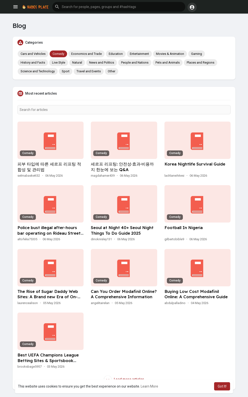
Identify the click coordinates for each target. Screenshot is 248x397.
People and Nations (134, 62)
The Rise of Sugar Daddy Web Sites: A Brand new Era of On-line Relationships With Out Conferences (47, 300)
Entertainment (139, 54)
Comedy (58, 54)
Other (111, 71)
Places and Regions (200, 62)
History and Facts (33, 62)
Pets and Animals (167, 62)
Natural (77, 62)
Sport (66, 71)
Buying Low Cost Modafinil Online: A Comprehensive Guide (196, 294)
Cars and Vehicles (33, 54)
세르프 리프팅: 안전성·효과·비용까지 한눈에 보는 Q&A (122, 166)
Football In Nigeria (183, 227)
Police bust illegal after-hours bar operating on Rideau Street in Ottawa (49, 233)
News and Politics (101, 62)
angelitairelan (100, 303)
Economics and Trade (86, 54)
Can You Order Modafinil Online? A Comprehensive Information (124, 294)
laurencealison (27, 303)
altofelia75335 (27, 239)
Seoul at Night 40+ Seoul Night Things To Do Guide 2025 (122, 230)
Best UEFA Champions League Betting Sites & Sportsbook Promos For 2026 (48, 360)
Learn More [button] (149, 386)
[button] (118, 7)
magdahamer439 (103, 175)
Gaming (196, 54)
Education (116, 54)
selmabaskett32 (28, 175)
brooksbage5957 (29, 366)
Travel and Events (89, 71)
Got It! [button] (222, 386)
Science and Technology (38, 71)
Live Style (58, 62)
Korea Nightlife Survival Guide (194, 163)
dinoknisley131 (101, 239)
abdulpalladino (175, 303)
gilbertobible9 (174, 239)
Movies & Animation (170, 54)
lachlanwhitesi (174, 175)
